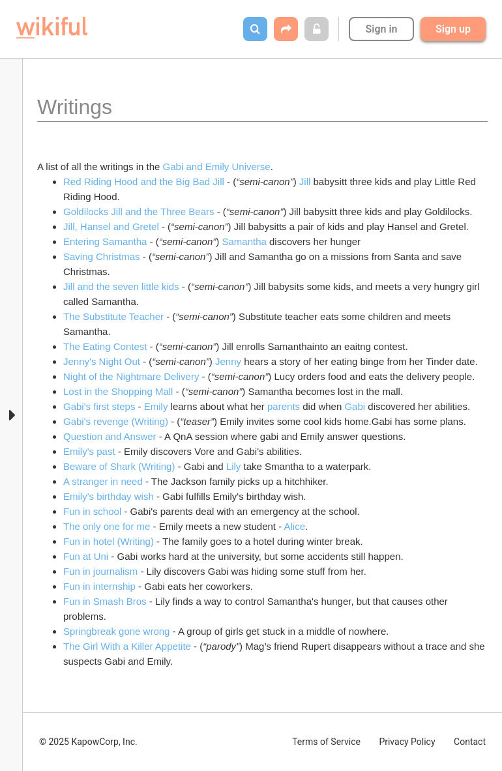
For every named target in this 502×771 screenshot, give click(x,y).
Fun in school (92, 511)
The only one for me (108, 526)
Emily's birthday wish (108, 496)
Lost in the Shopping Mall (118, 391)
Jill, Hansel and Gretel (111, 226)
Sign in (381, 29)
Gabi (354, 406)
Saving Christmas (101, 256)
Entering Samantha (105, 241)
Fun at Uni (85, 556)
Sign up (453, 29)
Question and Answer (109, 436)
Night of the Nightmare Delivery (131, 376)
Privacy (407, 741)
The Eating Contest (105, 346)
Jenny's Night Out (101, 361)
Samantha (244, 241)
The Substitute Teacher (114, 316)
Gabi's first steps (99, 406)
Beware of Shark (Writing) (119, 466)
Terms (326, 741)
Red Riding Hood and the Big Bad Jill (143, 181)
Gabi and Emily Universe (217, 166)
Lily (233, 466)
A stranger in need (103, 481)
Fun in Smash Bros (105, 601)
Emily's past (89, 451)
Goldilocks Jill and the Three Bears (138, 211)
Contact (470, 741)
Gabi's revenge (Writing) (115, 421)
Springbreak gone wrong (116, 631)
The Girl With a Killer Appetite (127, 646)
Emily (156, 406)
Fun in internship (99, 586)
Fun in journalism (100, 571)
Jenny (228, 361)
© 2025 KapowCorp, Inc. (88, 741)
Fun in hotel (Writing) (108, 541)
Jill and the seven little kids (121, 286)
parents (283, 406)
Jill (306, 181)
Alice (295, 526)
